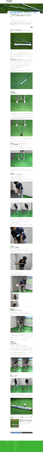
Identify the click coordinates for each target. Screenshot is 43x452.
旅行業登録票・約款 (16, 447)
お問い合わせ (15, 445)
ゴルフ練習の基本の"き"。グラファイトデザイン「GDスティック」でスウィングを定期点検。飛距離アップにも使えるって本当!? (21, 15)
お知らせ (15, 450)
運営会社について (16, 443)
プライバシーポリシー (16, 446)
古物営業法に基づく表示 (16, 448)
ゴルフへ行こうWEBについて (17, 444)
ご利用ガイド (15, 449)
